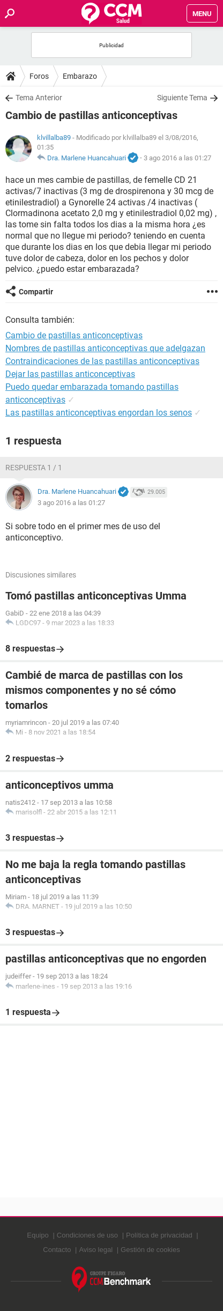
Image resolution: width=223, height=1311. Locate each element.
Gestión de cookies (150, 1250)
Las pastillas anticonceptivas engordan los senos (98, 413)
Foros (39, 76)
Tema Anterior (39, 97)
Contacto (57, 1250)
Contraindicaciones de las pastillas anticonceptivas (102, 361)
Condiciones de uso (87, 1235)
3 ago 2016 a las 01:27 (177, 158)
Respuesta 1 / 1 (33, 467)
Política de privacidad (159, 1235)
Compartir (36, 291)
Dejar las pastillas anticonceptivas (70, 374)
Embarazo (80, 76)
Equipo (37, 1235)
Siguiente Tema (182, 97)
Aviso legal (96, 1250)
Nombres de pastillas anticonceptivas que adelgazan (105, 348)
